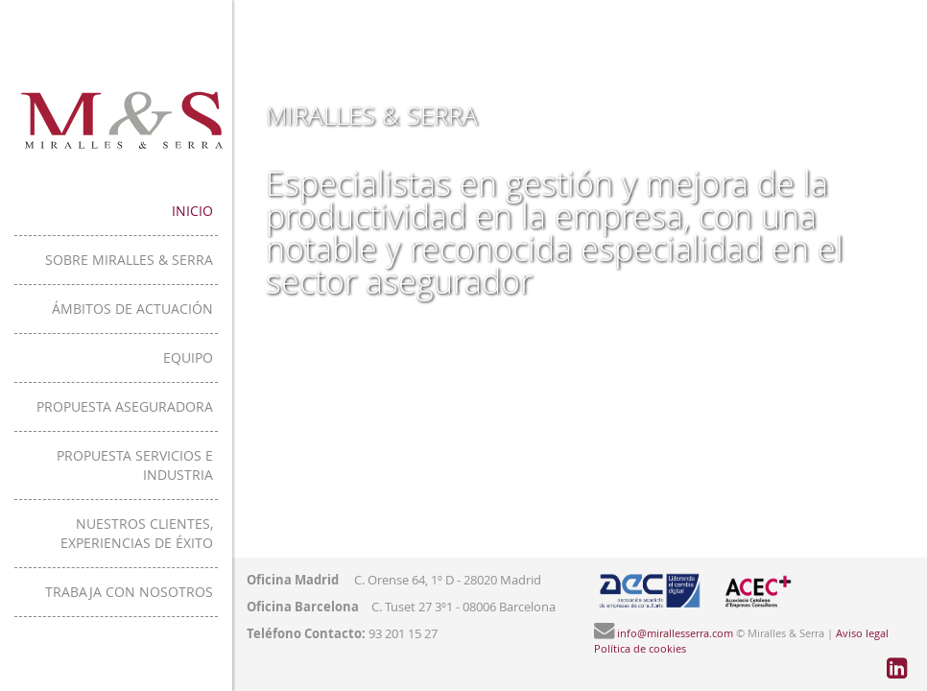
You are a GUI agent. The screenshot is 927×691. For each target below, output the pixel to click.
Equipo (288, 357)
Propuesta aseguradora (224, 406)
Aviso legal (862, 633)
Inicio (292, 211)
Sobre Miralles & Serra (229, 259)
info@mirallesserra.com (675, 633)
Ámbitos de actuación (232, 308)
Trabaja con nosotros (229, 553)
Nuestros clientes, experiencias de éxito (166, 504)
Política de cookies (640, 648)
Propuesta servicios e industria (198, 455)
